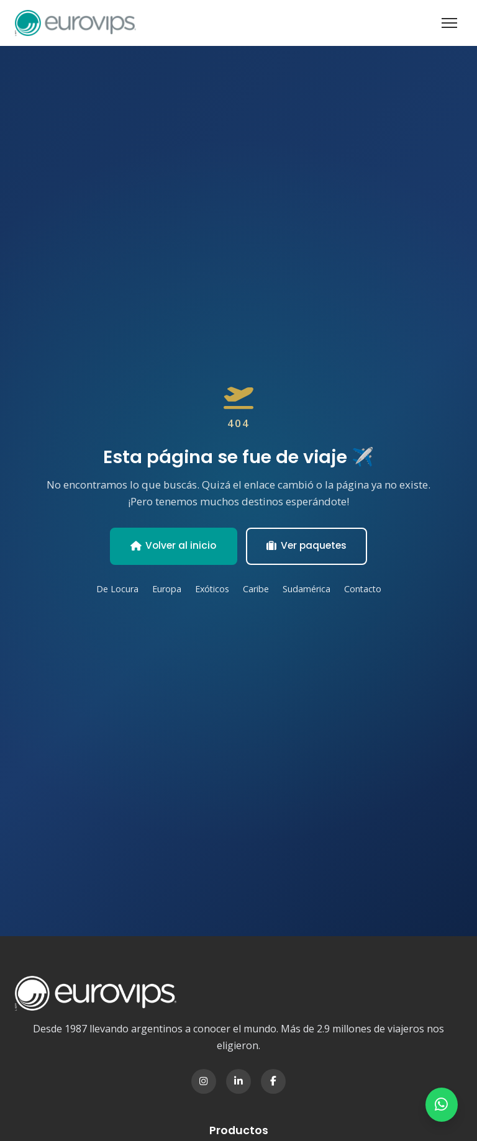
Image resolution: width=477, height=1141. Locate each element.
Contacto (365, 589)
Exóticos (212, 589)
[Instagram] (203, 1081)
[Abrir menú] (449, 23)
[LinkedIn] (238, 1081)
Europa (165, 589)
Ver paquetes (308, 545)
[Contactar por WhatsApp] (440, 1103)
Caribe (256, 589)
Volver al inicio (171, 545)
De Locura (114, 589)
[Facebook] (273, 1081)
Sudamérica (308, 589)
